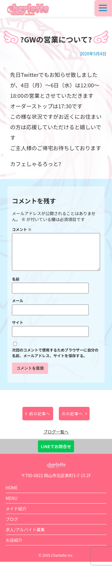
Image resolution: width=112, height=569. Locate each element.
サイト (17, 329)
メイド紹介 (16, 516)
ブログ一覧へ (56, 439)
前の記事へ (39, 421)
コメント (22, 229)
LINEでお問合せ (56, 454)
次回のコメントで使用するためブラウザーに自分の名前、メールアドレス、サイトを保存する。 (55, 360)
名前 (15, 286)
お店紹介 (14, 547)
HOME (12, 495)
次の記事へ (72, 421)
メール (17, 308)
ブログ (12, 526)
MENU (12, 505)
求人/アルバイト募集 (25, 537)
